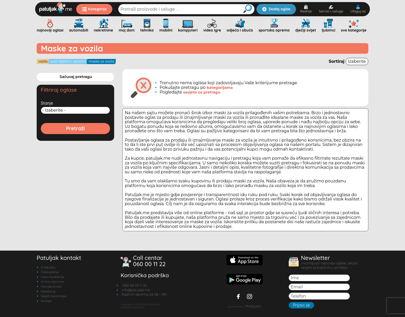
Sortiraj (348, 61)
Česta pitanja (50, 272)
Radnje (306, 9)
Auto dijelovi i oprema (68, 61)
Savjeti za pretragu (54, 296)
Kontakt (46, 301)
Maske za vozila (101, 61)
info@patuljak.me (136, 290)
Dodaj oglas (276, 9)
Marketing (48, 291)
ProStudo (253, 306)
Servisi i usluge (331, 9)
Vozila (43, 61)
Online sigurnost (52, 281)
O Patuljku (48, 267)
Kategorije (94, 9)
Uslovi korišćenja (52, 277)
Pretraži (75, 128)
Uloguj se (358, 9)
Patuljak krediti (51, 286)
